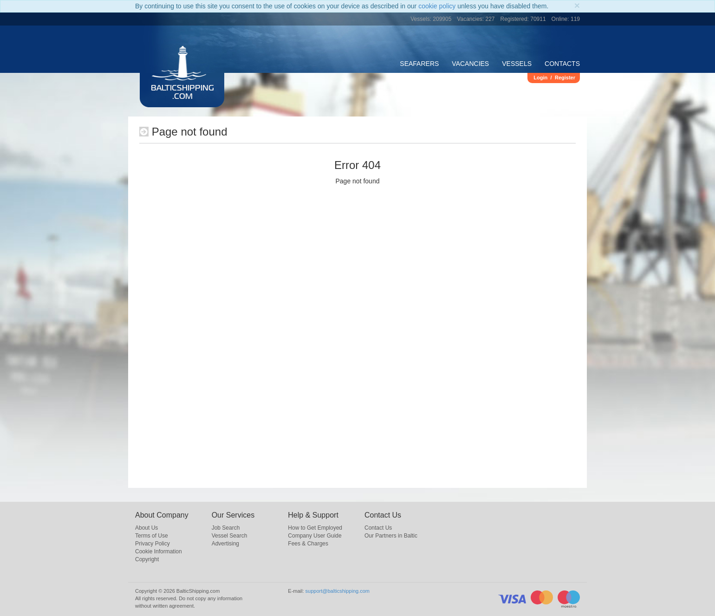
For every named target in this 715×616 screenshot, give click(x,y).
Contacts (562, 63)
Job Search (226, 528)
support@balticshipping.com (338, 591)
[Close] (577, 5)
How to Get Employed (315, 528)
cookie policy (436, 6)
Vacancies (470, 63)
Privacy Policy (152, 543)
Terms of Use (151, 535)
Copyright (147, 559)
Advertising (225, 543)
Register (565, 77)
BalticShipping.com (182, 92)
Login (540, 77)
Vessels (517, 63)
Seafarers (419, 63)
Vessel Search (229, 535)
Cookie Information (158, 551)
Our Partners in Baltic (390, 535)
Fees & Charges (308, 543)
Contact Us (378, 528)
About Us (146, 528)
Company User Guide (314, 535)
